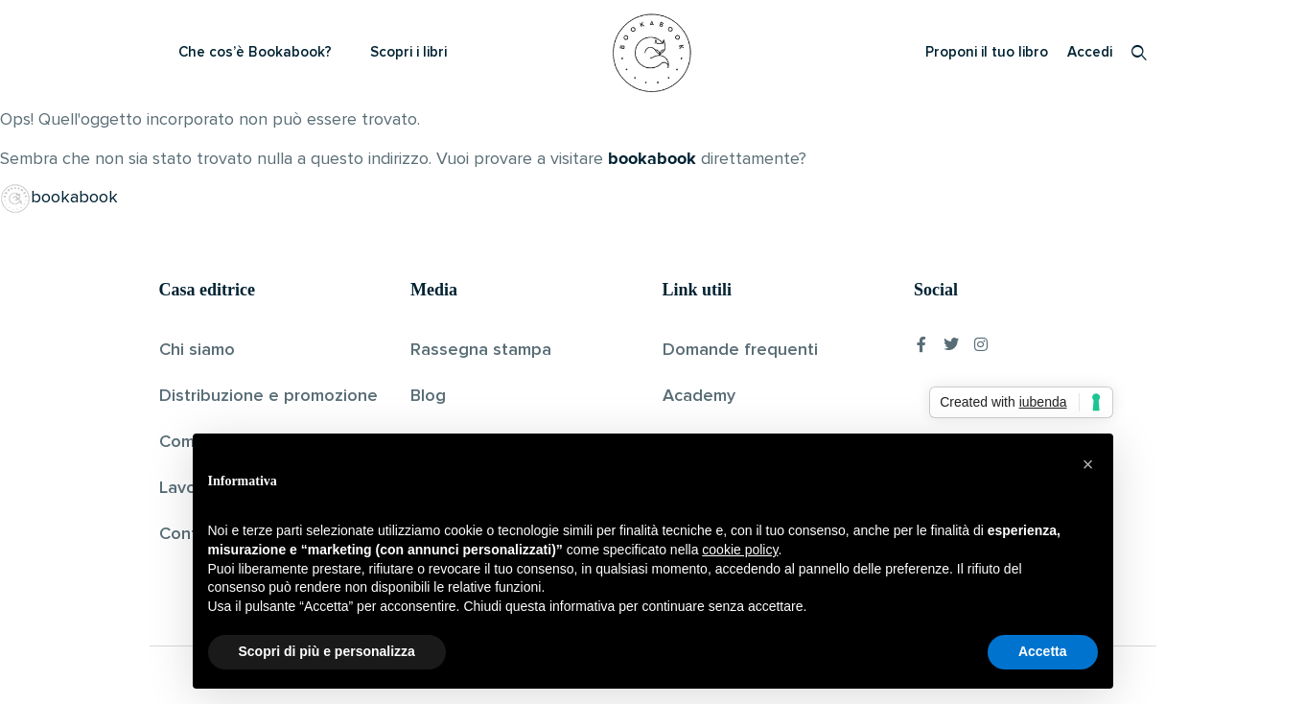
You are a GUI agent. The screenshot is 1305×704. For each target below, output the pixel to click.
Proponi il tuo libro (986, 52)
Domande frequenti (740, 350)
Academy (699, 396)
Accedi (1089, 52)
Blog (428, 396)
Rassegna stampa (480, 350)
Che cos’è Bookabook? (255, 52)
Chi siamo (197, 350)
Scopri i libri (408, 52)
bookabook (652, 158)
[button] (1088, 464)
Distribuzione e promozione (268, 396)
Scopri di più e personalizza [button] (327, 651)
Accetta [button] (1042, 651)
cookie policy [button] (740, 549)
